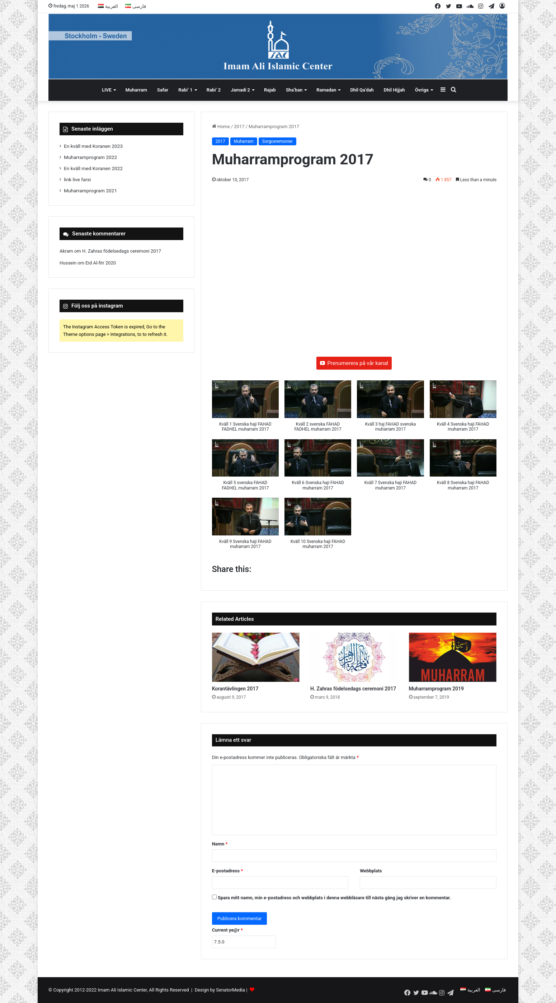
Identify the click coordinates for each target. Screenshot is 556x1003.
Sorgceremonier (277, 141)
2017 (239, 126)
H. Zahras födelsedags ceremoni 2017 (353, 689)
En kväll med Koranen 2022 (93, 168)
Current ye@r (227, 930)
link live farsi (77, 179)
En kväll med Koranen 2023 (93, 146)
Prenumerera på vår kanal (354, 363)
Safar (162, 90)
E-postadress (227, 870)
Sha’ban (294, 90)
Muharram (136, 90)
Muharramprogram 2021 (90, 190)
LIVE (107, 90)
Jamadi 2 (240, 90)
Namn (220, 844)
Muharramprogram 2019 (436, 689)
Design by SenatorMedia (220, 990)
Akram (66, 251)
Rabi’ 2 (214, 90)
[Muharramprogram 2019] (452, 657)
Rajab (270, 90)
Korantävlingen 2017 (235, 689)
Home (221, 126)
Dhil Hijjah (394, 90)
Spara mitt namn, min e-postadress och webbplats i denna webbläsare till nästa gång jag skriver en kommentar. (334, 897)
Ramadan (326, 90)
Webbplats (371, 870)
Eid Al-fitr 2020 (100, 263)
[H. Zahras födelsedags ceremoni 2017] (354, 657)
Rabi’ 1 (185, 90)
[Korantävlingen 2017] (256, 657)
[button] (245, 409)
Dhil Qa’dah (361, 90)
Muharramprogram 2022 (90, 157)
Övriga (422, 90)
